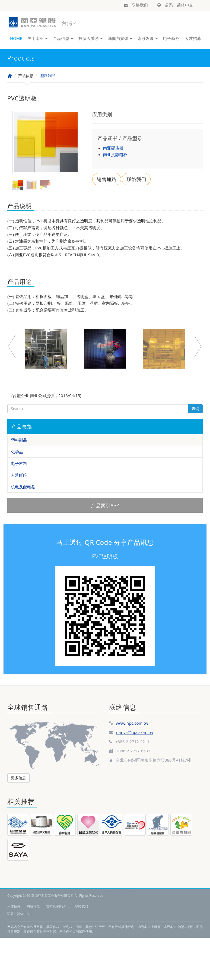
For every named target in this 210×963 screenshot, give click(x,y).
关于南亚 (38, 38)
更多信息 (18, 777)
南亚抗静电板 (115, 154)
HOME (16, 38)
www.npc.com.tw (132, 723)
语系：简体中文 (175, 5)
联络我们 (136, 5)
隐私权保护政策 (57, 906)
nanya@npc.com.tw (134, 732)
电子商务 (171, 38)
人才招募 (193, 38)
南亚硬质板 (113, 148)
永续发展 (148, 38)
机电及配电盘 (23, 486)
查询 (195, 408)
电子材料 (19, 463)
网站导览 (33, 906)
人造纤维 (19, 475)
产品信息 (63, 38)
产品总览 (21, 426)
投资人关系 (90, 38)
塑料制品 (47, 75)
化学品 (17, 451)
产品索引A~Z (105, 505)
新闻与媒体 (120, 38)
